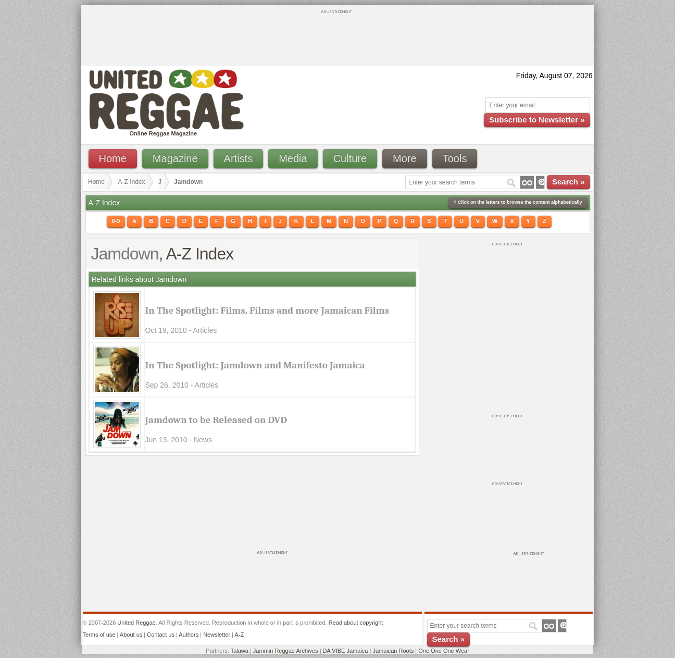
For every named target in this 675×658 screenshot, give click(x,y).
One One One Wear (443, 651)
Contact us (160, 634)
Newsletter (216, 634)
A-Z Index (131, 181)
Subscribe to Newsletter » (536, 119)
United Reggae (136, 622)
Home (113, 158)
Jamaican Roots (393, 651)
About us (131, 634)
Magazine (175, 158)
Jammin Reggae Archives (285, 651)
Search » (568, 181)
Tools (455, 158)
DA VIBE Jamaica (345, 651)
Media (293, 158)
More (405, 158)
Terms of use (99, 634)
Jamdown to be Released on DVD (216, 420)
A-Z (239, 634)
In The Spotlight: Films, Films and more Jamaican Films (267, 310)
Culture (350, 158)
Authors (188, 634)
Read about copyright (356, 622)
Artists (238, 158)
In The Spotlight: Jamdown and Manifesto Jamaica (255, 365)
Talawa (239, 651)
